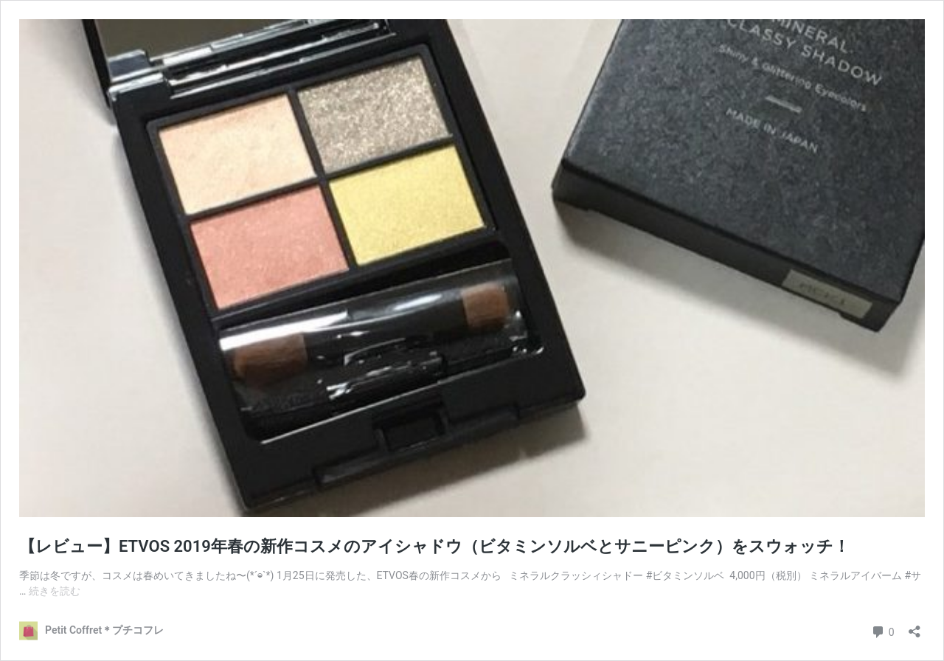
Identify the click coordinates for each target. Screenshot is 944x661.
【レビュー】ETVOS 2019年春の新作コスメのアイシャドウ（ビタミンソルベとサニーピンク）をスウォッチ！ (434, 546)
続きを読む (54, 591)
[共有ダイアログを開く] (914, 626)
